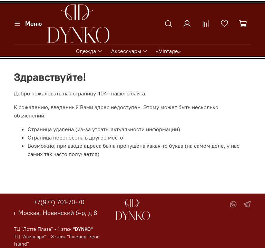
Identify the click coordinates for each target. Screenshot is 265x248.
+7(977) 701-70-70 (59, 202)
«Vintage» (168, 51)
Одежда (89, 51)
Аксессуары (129, 51)
